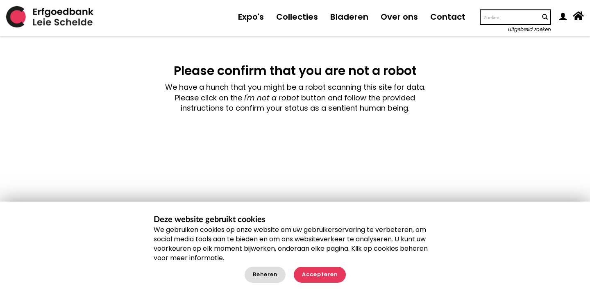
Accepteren (320, 274)
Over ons (399, 17)
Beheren (265, 274)
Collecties (297, 17)
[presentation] (283, 139)
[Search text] (509, 17)
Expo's (251, 17)
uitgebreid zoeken (529, 29)
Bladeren (349, 17)
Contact (447, 17)
